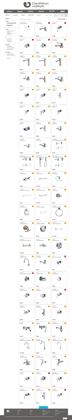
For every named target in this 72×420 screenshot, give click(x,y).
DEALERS (22, 15)
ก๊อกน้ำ (18, 411)
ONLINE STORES (45, 413)
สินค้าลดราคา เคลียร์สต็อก (11, 55)
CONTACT (56, 410)
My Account (66, 15)
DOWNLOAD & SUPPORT (46, 411)
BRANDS (31, 410)
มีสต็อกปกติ (8, 58)
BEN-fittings (9, 46)
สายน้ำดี (18, 414)
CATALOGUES (15, 15)
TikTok (56, 414)
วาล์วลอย (9, 34)
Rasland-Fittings (10, 49)
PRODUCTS (7, 15)
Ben (9, 25)
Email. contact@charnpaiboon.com (60, 411)
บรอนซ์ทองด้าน (9, 41)
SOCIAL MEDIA (57, 413)
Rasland (11, 23)
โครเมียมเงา (9, 40)
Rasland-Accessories (10, 47)
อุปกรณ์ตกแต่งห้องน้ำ (10, 30)
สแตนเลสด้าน (9, 38)
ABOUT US (36, 15)
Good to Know (29, 15)
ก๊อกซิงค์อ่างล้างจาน (10, 33)
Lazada (43, 414)
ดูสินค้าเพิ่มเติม (43, 407)
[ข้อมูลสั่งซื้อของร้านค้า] (62, 19)
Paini (30, 414)
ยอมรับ (65, 418)
